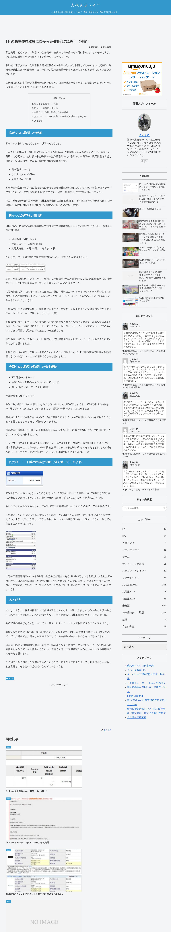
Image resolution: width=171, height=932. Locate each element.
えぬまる (144, 135)
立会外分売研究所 (136, 717)
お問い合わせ (161, 920)
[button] (164, 508)
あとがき (38, 121)
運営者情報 (126, 920)
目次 (55, 98)
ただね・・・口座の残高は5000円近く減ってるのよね (60, 117)
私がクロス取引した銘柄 (46, 104)
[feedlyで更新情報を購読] (142, 161)
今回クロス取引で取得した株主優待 (51, 113)
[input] (144, 508)
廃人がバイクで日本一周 (140, 665)
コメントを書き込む (59, 882)
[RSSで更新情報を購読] (146, 161)
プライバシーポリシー (143, 920)
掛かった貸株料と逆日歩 (46, 108)
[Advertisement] (59, 29)
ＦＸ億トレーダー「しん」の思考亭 (146, 683)
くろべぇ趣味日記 (136, 670)
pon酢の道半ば (135, 696)
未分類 (9, 679)
